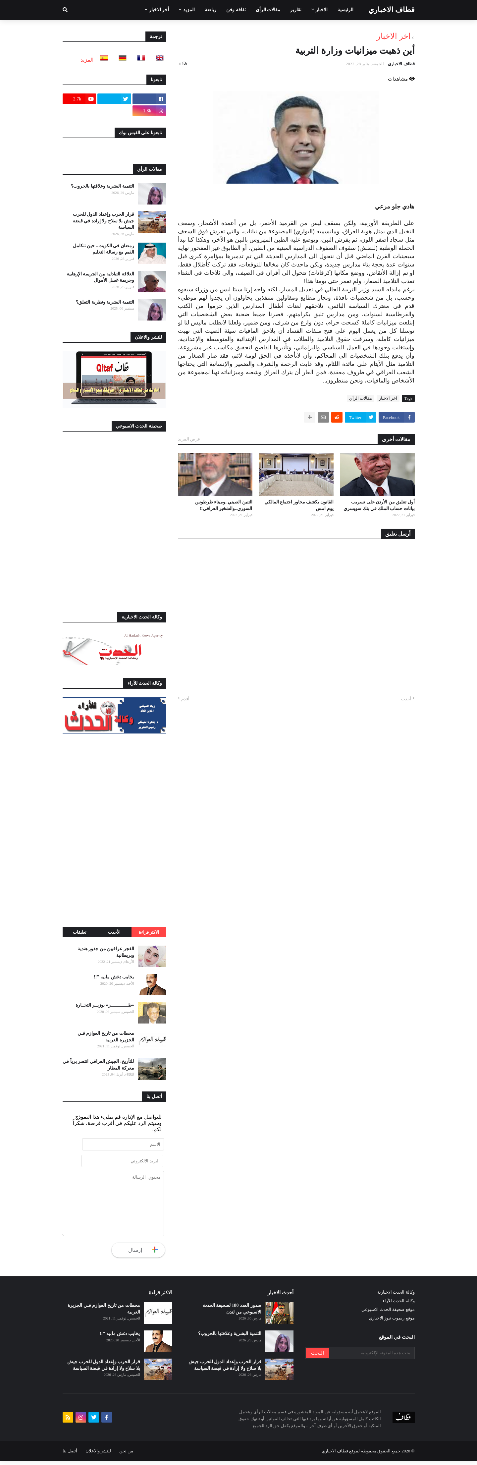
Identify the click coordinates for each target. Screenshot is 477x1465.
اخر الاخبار (394, 36)
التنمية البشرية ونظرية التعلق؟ (105, 302)
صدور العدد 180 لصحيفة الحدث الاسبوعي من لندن (232, 1313)
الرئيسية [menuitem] (345, 9)
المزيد (86, 60)
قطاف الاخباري (391, 10)
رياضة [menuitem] (210, 9)
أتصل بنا (70, 1455)
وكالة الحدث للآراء (399, 1305)
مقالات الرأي (360, 398)
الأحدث (114, 932)
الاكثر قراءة (149, 932)
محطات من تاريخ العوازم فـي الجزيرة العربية (106, 1036)
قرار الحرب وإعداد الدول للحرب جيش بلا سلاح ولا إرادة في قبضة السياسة (103, 221)
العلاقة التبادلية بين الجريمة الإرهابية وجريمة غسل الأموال (100, 277)
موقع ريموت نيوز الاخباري (392, 1322)
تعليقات (79, 932)
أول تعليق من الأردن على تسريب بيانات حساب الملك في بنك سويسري (379, 505)
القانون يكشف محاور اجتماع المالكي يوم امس (299, 505)
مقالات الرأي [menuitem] (268, 9)
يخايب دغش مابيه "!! (114, 976)
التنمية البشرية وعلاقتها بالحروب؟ (102, 186)
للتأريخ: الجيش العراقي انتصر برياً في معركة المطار (98, 1065)
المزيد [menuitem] (189, 9)
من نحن (126, 1455)
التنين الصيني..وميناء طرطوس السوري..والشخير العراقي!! (223, 505)
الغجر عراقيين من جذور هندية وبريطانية (106, 952)
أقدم (185, 698)
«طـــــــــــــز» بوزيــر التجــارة (105, 1005)
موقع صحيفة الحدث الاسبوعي (388, 1313)
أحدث (406, 698)
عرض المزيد (189, 439)
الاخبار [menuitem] (322, 9)
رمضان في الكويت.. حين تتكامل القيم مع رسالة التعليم (103, 249)
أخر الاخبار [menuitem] (159, 9)
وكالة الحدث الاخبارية (396, 1296)
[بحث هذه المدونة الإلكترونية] (371, 1357)
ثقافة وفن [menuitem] (236, 9)
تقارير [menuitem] (295, 9)
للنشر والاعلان (98, 1455)
